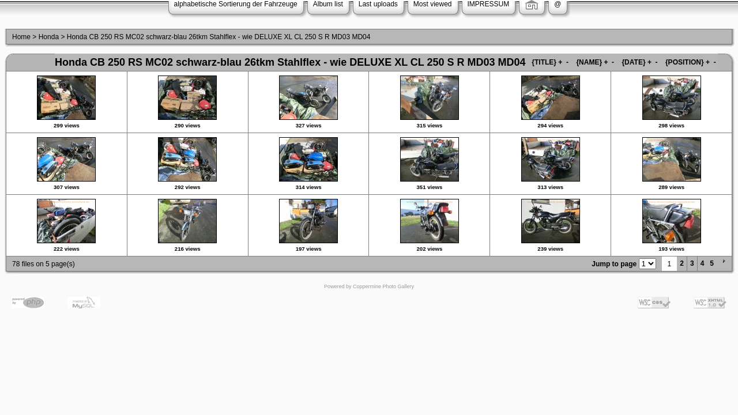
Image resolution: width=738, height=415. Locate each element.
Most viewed (432, 4)
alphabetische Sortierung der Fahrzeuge (236, 4)
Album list (328, 4)
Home (21, 37)
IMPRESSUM (489, 4)
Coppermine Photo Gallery (383, 286)
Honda (49, 37)
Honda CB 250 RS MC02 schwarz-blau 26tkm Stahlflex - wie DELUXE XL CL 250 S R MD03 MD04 (219, 37)
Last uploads (378, 4)
